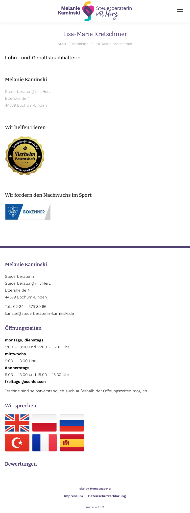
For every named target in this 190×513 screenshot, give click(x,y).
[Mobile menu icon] (180, 11)
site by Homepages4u (95, 488)
